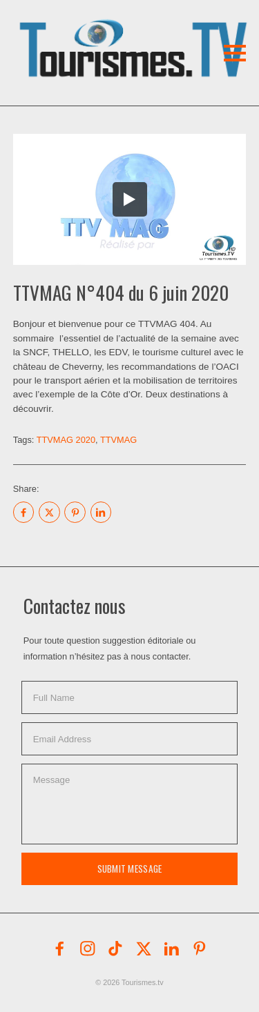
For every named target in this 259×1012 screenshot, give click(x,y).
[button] (102, 30)
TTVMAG (118, 440)
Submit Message (129, 868)
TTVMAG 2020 (66, 440)
